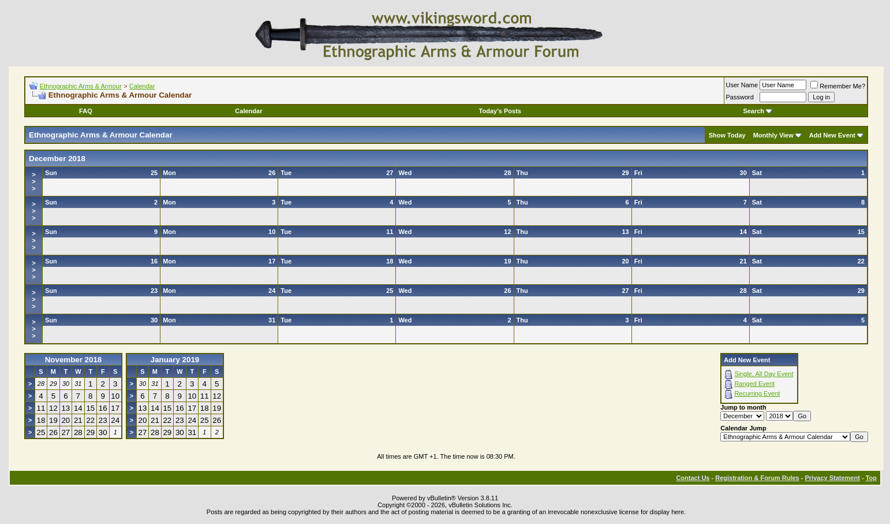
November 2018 (73, 359)
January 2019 (175, 359)
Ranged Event (754, 383)
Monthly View (773, 135)
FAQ (85, 110)
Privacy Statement (832, 477)
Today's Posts (500, 110)
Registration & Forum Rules (757, 477)
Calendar (142, 86)
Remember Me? (837, 86)
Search (757, 110)
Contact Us (692, 477)
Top (871, 477)
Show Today (727, 135)
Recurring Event (757, 393)
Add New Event (832, 135)
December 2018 (57, 158)
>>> (33, 181)
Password (740, 97)
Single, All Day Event (763, 373)
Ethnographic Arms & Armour (81, 86)
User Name (742, 84)
